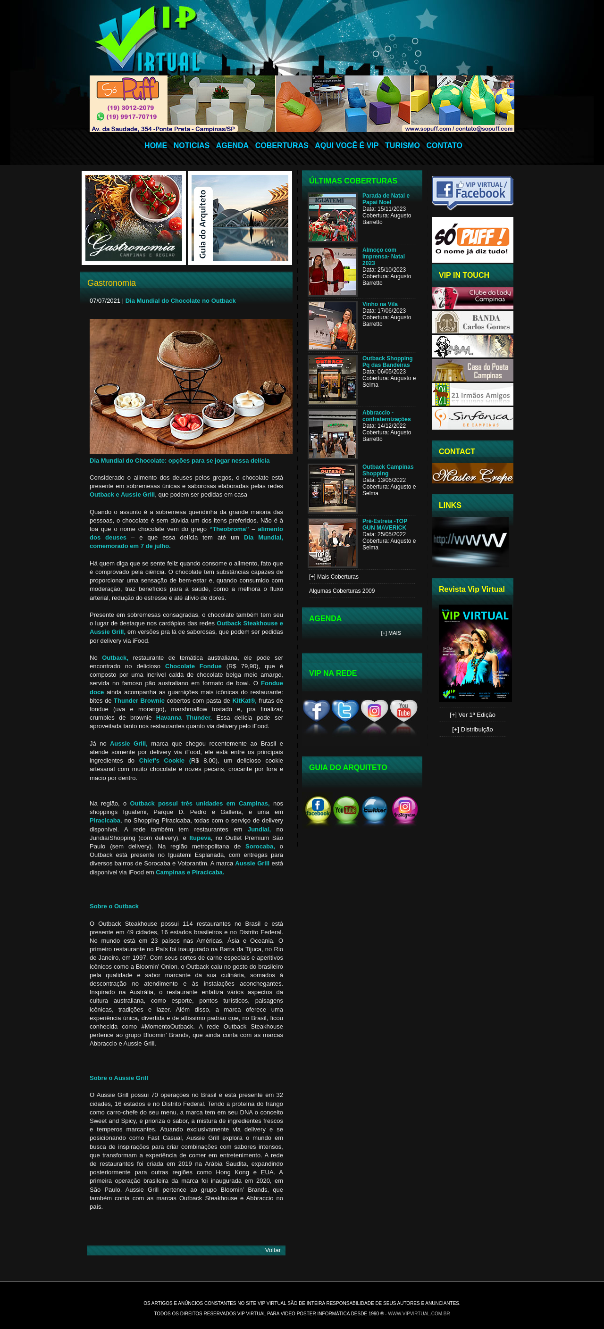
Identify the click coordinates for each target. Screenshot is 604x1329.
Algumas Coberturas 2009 (342, 591)
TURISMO (402, 145)
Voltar (273, 1250)
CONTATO (444, 145)
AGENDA (232, 145)
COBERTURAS (282, 145)
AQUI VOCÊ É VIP (346, 145)
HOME (155, 145)
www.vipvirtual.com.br (419, 1313)
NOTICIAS (192, 145)
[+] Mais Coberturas (334, 576)
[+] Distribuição (472, 729)
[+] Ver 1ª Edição (472, 714)
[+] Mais (391, 633)
